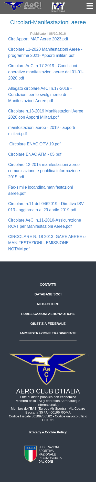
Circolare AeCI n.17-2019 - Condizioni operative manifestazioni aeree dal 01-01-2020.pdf (45, 72)
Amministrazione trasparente (48, 333)
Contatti (48, 284)
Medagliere (48, 304)
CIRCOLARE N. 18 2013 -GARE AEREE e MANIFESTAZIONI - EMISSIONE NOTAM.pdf (47, 242)
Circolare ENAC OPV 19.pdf (34, 144)
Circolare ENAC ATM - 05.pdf (34, 154)
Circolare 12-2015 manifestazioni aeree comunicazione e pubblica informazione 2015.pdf (44, 170)
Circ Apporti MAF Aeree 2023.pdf (38, 39)
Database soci (48, 294)
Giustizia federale (48, 324)
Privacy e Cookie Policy (48, 432)
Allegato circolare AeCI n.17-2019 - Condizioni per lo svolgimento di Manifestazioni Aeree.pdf (40, 94)
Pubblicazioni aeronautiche (48, 314)
